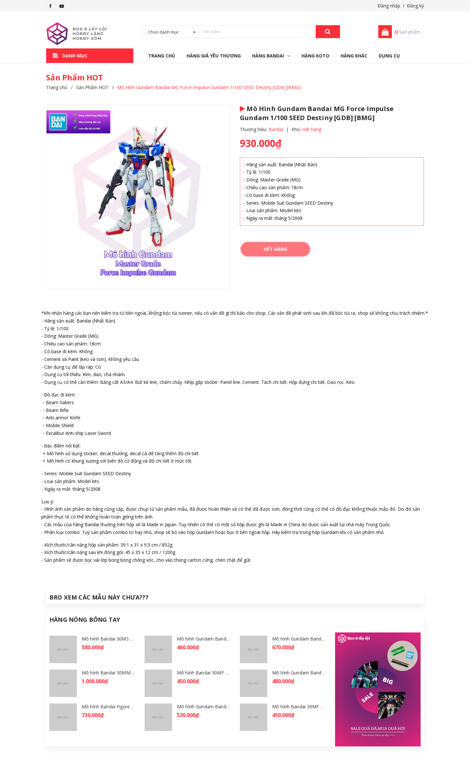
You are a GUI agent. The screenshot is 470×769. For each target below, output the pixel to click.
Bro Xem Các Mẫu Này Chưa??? (98, 597)
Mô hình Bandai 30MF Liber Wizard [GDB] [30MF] (325, 706)
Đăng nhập (389, 6)
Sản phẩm (407, 32)
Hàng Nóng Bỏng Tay (84, 619)
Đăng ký (415, 6)
